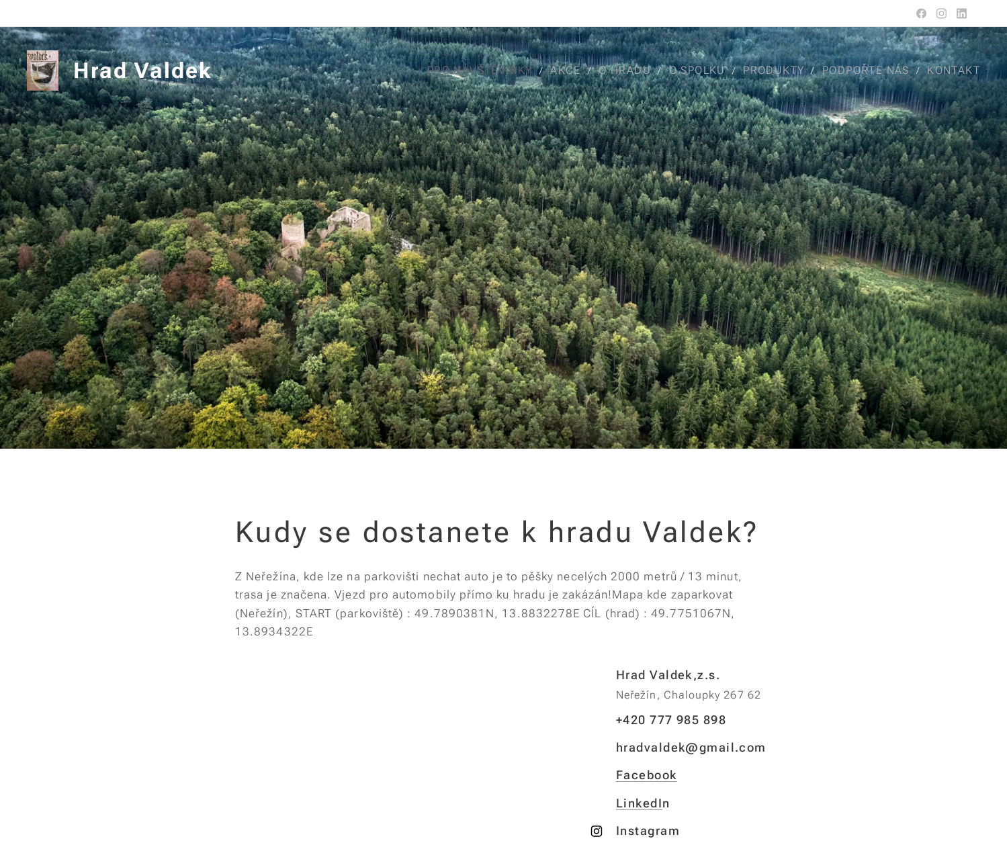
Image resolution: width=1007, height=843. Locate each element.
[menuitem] (487, 70)
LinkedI (639, 802)
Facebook (646, 775)
